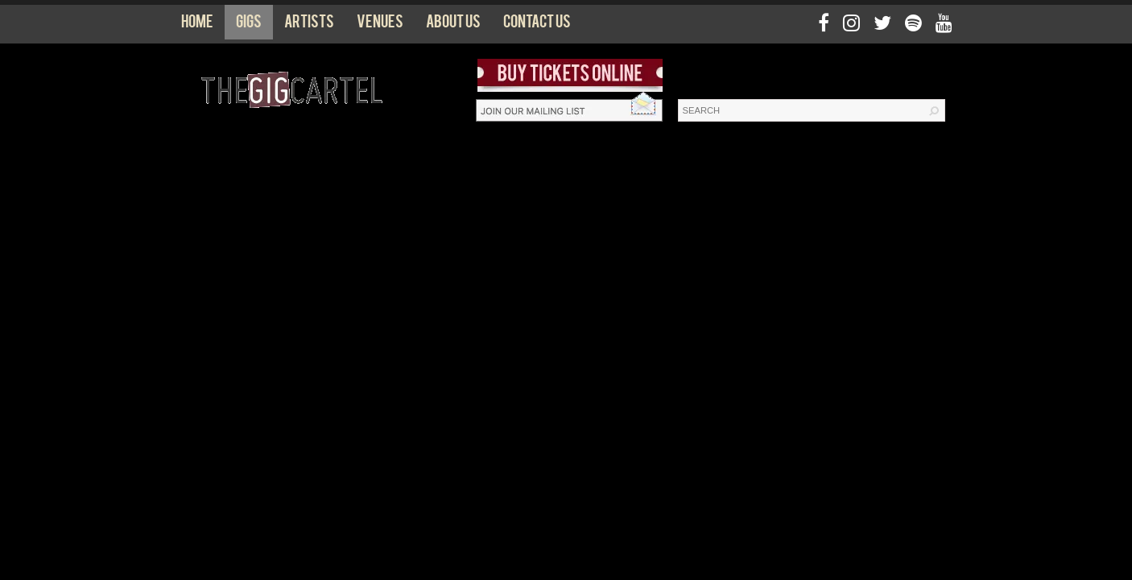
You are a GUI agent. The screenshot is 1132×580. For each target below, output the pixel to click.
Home (197, 25)
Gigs (249, 25)
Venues (380, 25)
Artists (309, 25)
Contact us (537, 25)
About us (453, 25)
